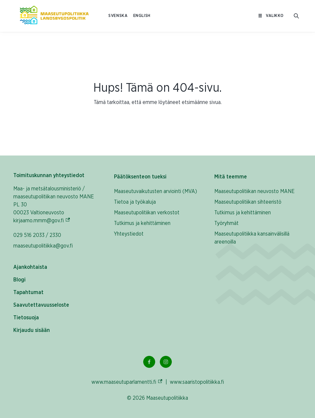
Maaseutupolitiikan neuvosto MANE (254, 191)
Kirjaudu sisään (31, 330)
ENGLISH (142, 16)
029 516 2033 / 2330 (37, 235)
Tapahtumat (28, 292)
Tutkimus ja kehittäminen (142, 223)
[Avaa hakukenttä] (296, 16)
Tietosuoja (26, 317)
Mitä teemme (230, 176)
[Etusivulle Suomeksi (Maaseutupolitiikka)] (54, 16)
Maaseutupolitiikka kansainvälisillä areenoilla (251, 238)
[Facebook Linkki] (149, 362)
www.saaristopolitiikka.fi (197, 382)
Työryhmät (226, 223)
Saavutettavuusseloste (41, 305)
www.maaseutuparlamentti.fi (127, 382)
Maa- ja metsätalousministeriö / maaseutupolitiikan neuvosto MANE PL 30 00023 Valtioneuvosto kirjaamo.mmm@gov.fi (56, 204)
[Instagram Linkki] (166, 362)
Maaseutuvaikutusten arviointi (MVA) (155, 191)
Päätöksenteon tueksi (140, 176)
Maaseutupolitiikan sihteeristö (247, 202)
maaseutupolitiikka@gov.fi (43, 246)
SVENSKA (118, 16)
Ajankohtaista (30, 267)
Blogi (19, 279)
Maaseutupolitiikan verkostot (146, 212)
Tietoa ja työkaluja (135, 202)
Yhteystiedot (129, 234)
